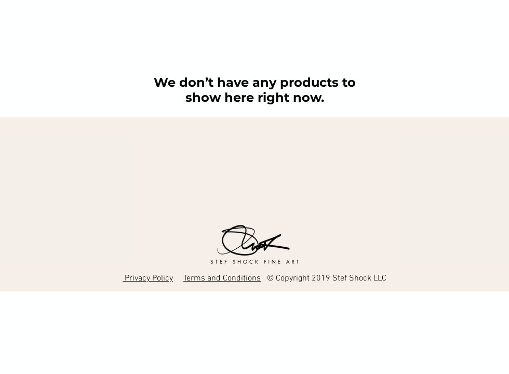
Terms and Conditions (222, 278)
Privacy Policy (148, 278)
